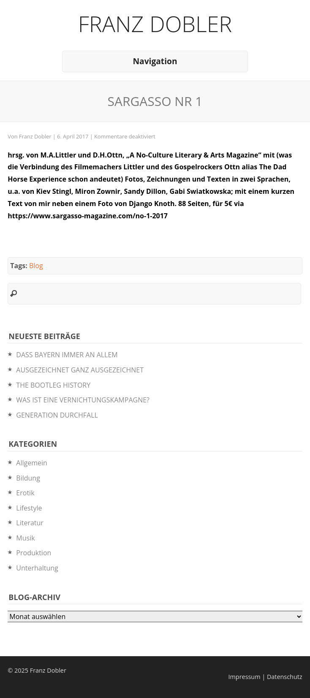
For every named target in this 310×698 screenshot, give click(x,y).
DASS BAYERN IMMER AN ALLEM (66, 354)
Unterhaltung (37, 568)
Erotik (25, 492)
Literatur (30, 522)
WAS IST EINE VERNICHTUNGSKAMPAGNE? (83, 400)
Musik (25, 538)
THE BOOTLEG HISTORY (53, 385)
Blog (36, 265)
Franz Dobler (155, 23)
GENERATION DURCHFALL (57, 415)
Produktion (33, 552)
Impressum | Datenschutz (265, 677)
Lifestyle (29, 508)
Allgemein (31, 462)
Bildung (28, 478)
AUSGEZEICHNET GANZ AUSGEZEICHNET (80, 370)
